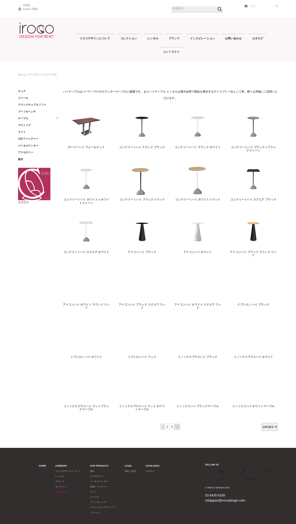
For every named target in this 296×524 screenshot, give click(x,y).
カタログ (257, 38)
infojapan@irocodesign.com (225, 500)
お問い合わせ (233, 38)
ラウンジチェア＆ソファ (102, 507)
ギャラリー (61, 486)
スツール (94, 512)
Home (42, 465)
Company (61, 465)
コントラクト (171, 52)
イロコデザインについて (95, 38)
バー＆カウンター (99, 481)
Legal (128, 465)
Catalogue (152, 465)
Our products (99, 465)
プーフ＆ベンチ (98, 502)
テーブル (34, 74)
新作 (92, 471)
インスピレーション (202, 38)
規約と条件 (130, 471)
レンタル (152, 38)
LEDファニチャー (99, 486)
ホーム (22, 74)
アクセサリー (97, 476)
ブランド (174, 38)
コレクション (128, 38)
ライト (93, 491)
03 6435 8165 (215, 495)
